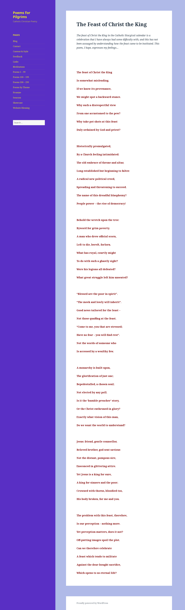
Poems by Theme (21, 87)
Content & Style (20, 51)
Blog (15, 41)
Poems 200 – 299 (21, 82)
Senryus (17, 97)
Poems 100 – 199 (21, 77)
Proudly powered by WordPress (92, 603)
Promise (17, 92)
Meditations (19, 66)
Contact (16, 46)
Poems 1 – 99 (19, 72)
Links (15, 61)
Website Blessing (21, 107)
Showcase (18, 102)
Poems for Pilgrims (21, 14)
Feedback (17, 56)
